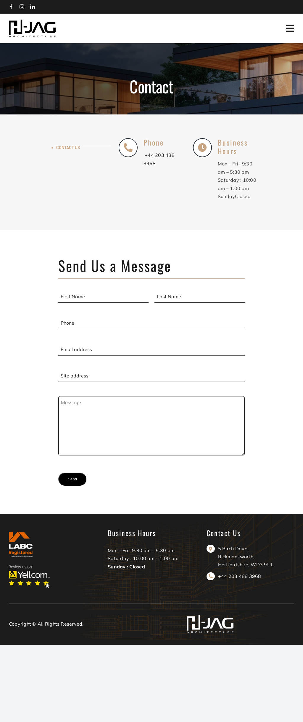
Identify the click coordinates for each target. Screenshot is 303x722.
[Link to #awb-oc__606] (290, 28)
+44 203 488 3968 (239, 576)
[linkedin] (32, 6)
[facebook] (11, 6)
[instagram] (22, 6)
